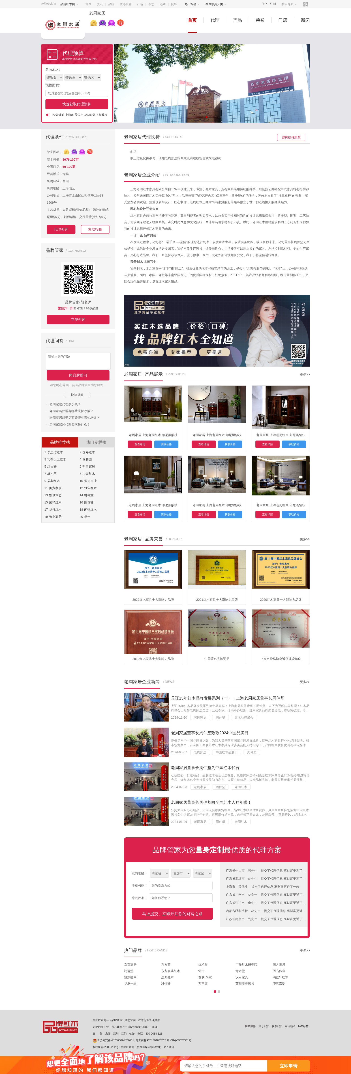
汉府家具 (241, 977)
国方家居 (55, 488)
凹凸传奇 (279, 971)
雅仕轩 (166, 983)
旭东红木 (130, 977)
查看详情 (140, 444)
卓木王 (52, 473)
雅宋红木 (90, 488)
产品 (140, 4)
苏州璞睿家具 (244, 983)
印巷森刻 (279, 983)
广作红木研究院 (246, 964)
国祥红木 (55, 502)
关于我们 (264, 1026)
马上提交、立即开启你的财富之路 (172, 914)
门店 (282, 20)
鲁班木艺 (55, 495)
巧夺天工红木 (56, 459)
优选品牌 (125, 4)
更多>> (305, 374)
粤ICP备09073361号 (179, 1040)
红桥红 (203, 964)
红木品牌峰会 (244, 717)
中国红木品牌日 (227, 752)
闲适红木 (90, 509)
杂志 (151, 4)
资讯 (100, 4)
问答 (174, 4)
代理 (214, 20)
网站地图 (290, 1026)
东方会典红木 (170, 971)
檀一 (87, 517)
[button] (215, 991)
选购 (163, 4)
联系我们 (277, 1026)
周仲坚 (220, 717)
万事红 (203, 983)
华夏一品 (130, 983)
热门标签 (192, 4)
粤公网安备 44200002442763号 (114, 1040)
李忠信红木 (55, 452)
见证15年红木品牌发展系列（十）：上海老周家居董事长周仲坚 (227, 698)
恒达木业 (90, 481)
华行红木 (55, 509)
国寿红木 (88, 452)
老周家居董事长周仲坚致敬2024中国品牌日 (209, 733)
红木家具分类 (215, 4)
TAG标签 (303, 1026)
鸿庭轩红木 (280, 977)
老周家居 (200, 717)
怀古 (201, 971)
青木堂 (240, 971)
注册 (273, 4)
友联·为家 (205, 977)
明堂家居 (88, 466)
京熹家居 (130, 964)
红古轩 (52, 466)
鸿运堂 (128, 971)
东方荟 (166, 964)
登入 (265, 4)
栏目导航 (289, 4)
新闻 (305, 20)
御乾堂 (89, 495)
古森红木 (88, 473)
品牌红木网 (69, 4)
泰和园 (87, 459)
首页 (88, 4)
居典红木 (53, 481)
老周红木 (241, 787)
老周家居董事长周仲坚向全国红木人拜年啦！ (211, 802)
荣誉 (260, 20)
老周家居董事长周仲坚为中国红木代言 (205, 767)
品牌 (111, 4)
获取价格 (166, 444)
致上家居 (55, 517)
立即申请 (288, 1065)
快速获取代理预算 (76, 104)
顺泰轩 (89, 502)
